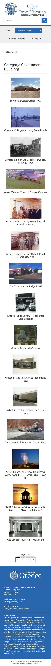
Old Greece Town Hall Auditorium (25, 539)
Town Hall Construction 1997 (25, 100)
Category (34, 38)
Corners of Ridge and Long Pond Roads (25, 130)
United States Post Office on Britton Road (25, 411)
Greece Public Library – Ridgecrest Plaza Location (25, 317)
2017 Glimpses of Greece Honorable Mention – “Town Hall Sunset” (25, 509)
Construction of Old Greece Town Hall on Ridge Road (25, 161)
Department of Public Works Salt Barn (25, 442)
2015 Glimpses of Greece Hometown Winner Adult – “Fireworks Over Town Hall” (25, 475)
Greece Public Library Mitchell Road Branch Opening (25, 223)
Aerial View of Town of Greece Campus (25, 192)
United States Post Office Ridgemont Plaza (25, 379)
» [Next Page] (33, 559)
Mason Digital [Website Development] (32, 663)
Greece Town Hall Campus (25, 348)
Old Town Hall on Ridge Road (26, 286)
